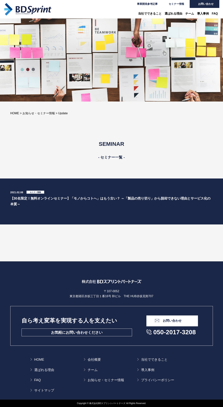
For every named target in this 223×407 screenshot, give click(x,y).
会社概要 (94, 359)
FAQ (215, 13)
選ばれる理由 (173, 13)
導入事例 (203, 13)
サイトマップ (44, 390)
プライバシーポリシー (157, 380)
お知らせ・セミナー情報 (106, 380)
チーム (189, 13)
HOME (39, 359)
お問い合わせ (206, 3)
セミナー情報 (176, 3)
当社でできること (150, 13)
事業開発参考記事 (147, 3)
